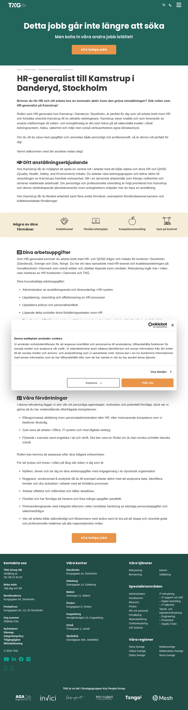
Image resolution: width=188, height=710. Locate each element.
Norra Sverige (167, 655)
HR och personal (138, 610)
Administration (137, 593)
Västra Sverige (137, 651)
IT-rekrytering (166, 593)
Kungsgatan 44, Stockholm (19, 599)
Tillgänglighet (12, 639)
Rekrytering (135, 570)
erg (101, 617)
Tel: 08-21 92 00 (13, 577)
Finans (133, 606)
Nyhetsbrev (11, 628)
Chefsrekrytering (138, 623)
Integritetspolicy (14, 636)
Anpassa (94, 382)
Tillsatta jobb (29, 69)
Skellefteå (72, 636)
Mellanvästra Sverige (171, 651)
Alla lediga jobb (94, 49)
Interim (163, 570)
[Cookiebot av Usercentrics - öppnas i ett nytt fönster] (151, 325)
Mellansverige (167, 646)
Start (19, 69)
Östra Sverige (137, 646)
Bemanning (135, 574)
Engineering (168, 616)
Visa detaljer (158, 371)
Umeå (69, 625)
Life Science (136, 627)
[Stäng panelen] (172, 325)
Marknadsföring (138, 619)
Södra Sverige (137, 655)
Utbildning (165, 574)
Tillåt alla (147, 382)
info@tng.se (10, 573)
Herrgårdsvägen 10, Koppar (82, 617)
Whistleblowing (13, 643)
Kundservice (136, 598)
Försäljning (135, 614)
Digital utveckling (171, 601)
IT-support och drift (172, 597)
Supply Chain (169, 623)
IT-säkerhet (167, 604)
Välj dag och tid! (13, 588)
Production (167, 620)
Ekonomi (134, 602)
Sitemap (9, 632)
